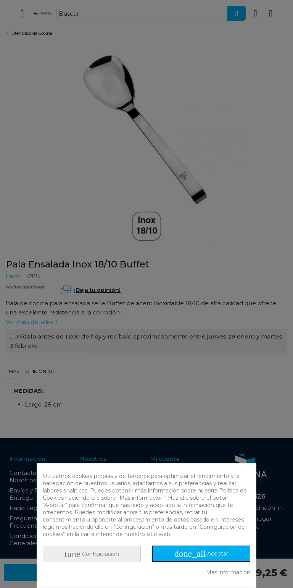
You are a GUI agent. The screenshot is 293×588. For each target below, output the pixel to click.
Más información (228, 572)
